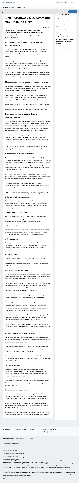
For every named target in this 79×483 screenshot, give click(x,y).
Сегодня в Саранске (8, 7)
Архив (31, 438)
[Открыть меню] (3, 2)
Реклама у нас (21, 7)
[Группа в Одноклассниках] (48, 431)
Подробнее (73, 468)
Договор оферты (20, 438)
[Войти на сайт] (75, 2)
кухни (16, 37)
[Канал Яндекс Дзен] (52, 431)
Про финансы (6, 432)
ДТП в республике (6, 429)
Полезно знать (19, 432)
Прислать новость (61, 2)
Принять (73, 11)
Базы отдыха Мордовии (21, 429)
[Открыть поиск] (72, 2)
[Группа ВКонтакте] (44, 431)
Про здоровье (32, 429)
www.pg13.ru (18, 443)
